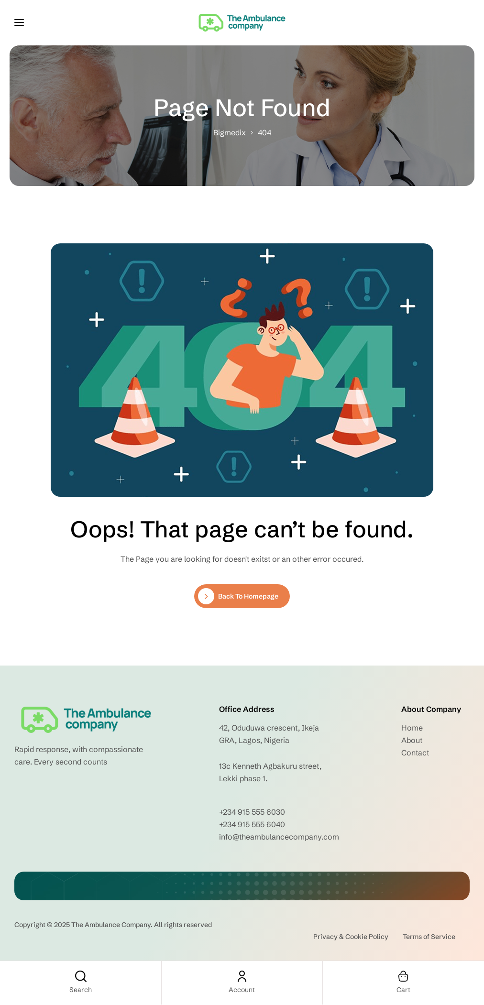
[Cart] (403, 976)
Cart (403, 989)
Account (242, 989)
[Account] (242, 976)
